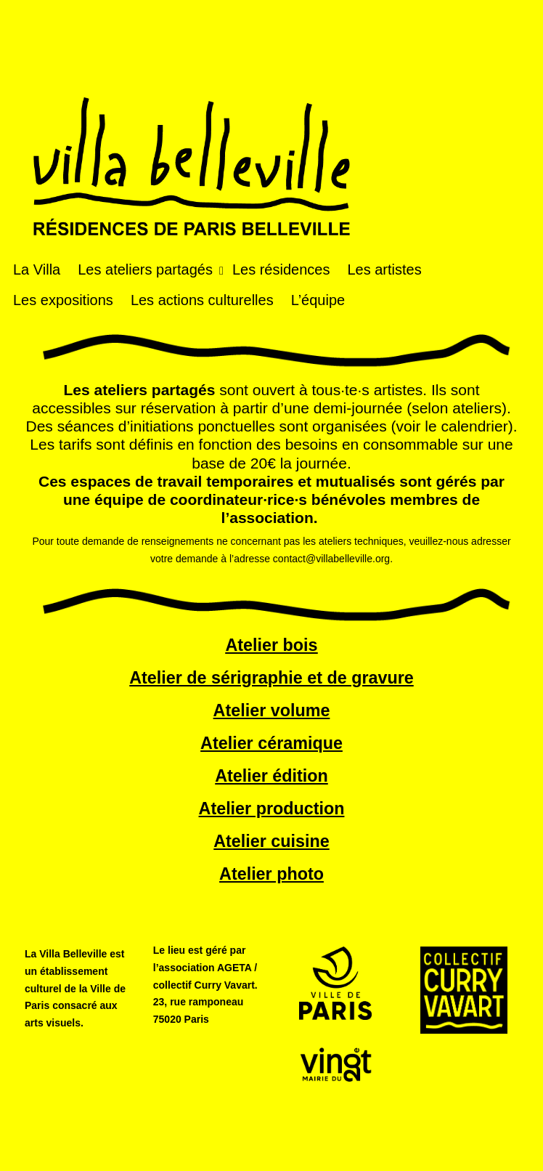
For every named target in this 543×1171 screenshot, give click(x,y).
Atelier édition (271, 775)
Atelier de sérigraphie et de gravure (271, 677)
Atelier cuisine (271, 841)
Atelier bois (271, 645)
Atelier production (272, 808)
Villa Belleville (191, 120)
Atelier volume (271, 710)
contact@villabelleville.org (331, 558)
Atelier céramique (271, 743)
